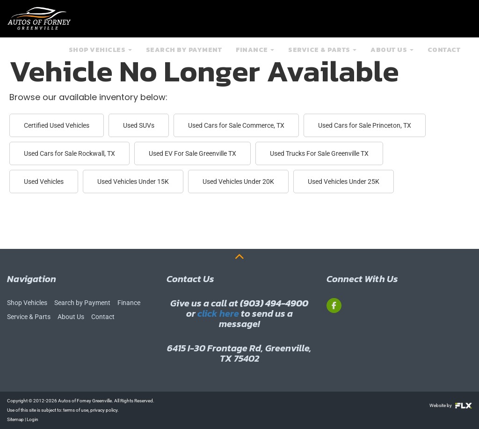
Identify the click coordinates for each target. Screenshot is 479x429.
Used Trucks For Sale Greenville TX (319, 153)
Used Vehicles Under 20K (238, 181)
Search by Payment (184, 55)
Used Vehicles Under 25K (343, 181)
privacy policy (103, 410)
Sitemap (15, 419)
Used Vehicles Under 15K (133, 181)
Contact (444, 55)
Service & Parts (322, 55)
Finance (255, 55)
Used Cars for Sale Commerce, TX (236, 125)
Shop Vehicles (100, 55)
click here (218, 313)
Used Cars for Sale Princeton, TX (364, 125)
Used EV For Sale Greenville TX (192, 153)
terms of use (75, 410)
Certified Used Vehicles (56, 125)
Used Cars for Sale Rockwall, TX (69, 153)
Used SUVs (138, 125)
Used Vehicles (44, 181)
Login (32, 419)
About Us (392, 55)
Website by (450, 405)
